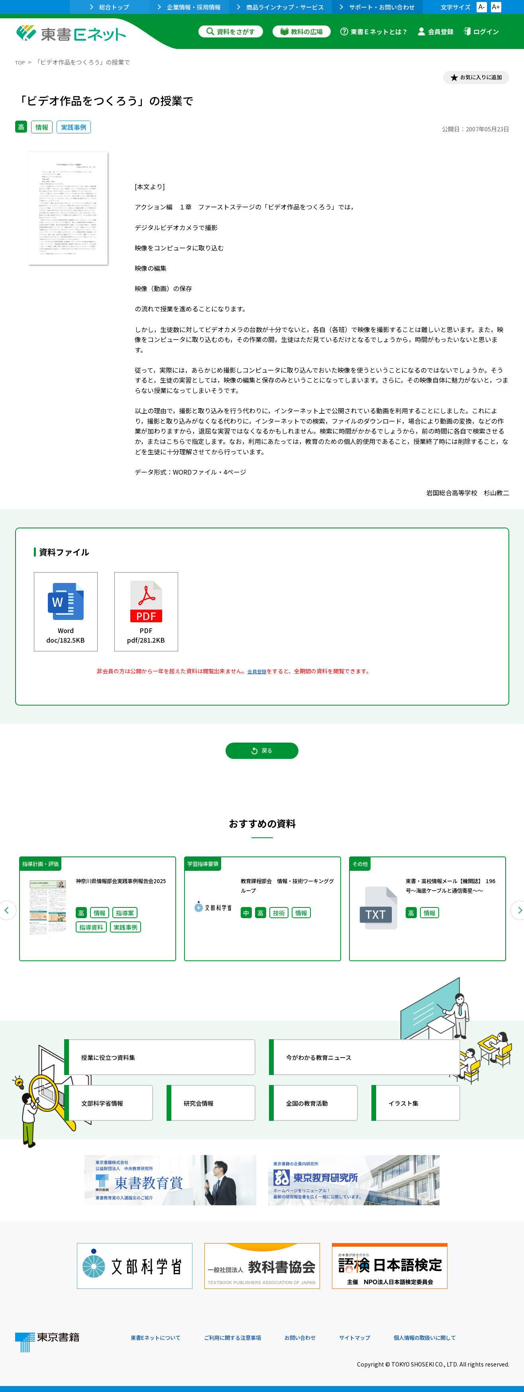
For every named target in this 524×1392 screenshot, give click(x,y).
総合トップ (109, 7)
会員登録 (435, 31)
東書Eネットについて (161, 1338)
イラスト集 (410, 1116)
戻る (262, 758)
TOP (21, 62)
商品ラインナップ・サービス (280, 7)
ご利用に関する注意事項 (251, 1338)
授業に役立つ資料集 (117, 1071)
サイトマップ (390, 1338)
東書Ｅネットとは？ (374, 31)
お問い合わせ (328, 1338)
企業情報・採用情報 (189, 7)
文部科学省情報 (110, 1116)
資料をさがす (230, 31)
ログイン (481, 31)
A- (482, 7)
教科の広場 (302, 31)
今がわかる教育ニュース (329, 1071)
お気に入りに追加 (474, 79)
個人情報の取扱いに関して (471, 1338)
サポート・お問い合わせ (377, 7)
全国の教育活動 (315, 1116)
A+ (496, 7)
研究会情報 (205, 1116)
